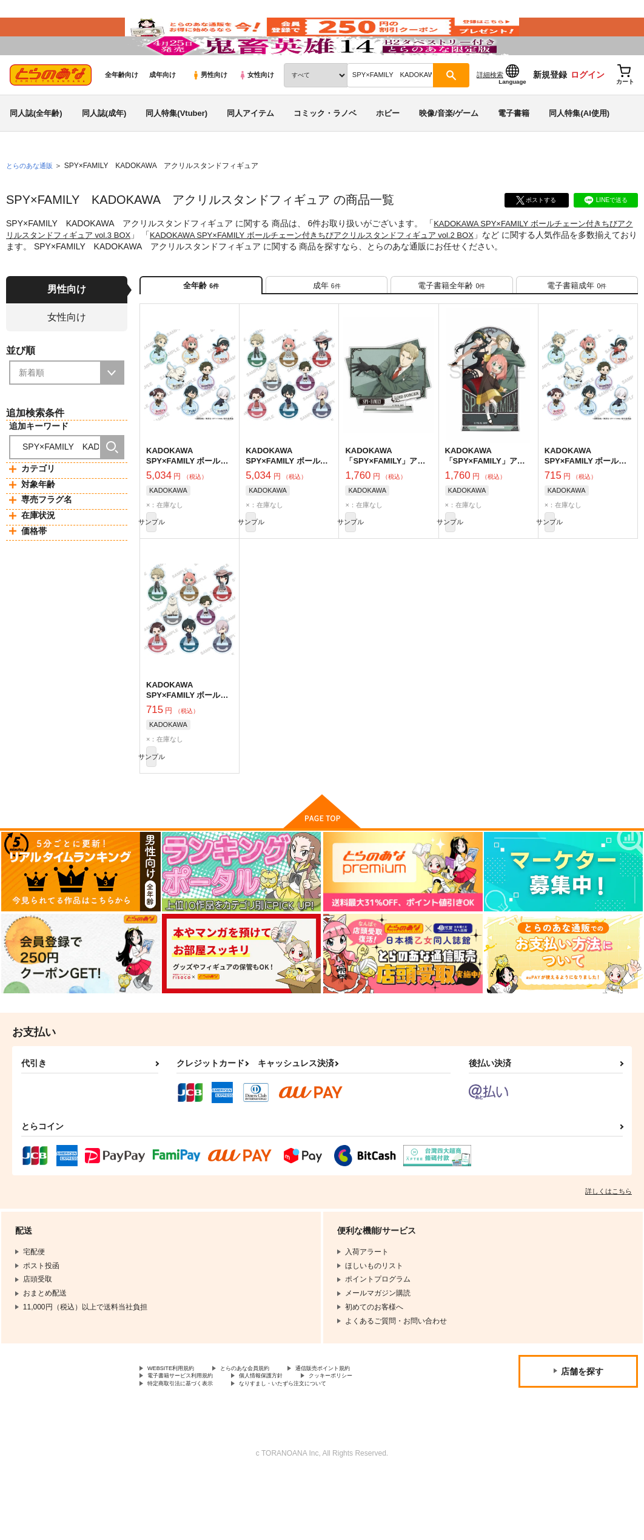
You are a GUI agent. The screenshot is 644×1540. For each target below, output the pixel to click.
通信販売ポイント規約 (363, 1427)
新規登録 (550, 110)
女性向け (256, 110)
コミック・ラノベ (325, 147)
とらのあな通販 (31, 201)
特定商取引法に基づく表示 (191, 1448)
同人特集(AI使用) (579, 147)
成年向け (162, 109)
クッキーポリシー (374, 1437)
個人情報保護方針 (290, 1437)
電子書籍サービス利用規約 (191, 1437)
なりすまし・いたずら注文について (319, 1448)
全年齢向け (121, 109)
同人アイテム (250, 147)
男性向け (209, 110)
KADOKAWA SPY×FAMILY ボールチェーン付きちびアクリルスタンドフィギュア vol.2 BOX (350, 269)
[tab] (326, 325)
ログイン (588, 110)
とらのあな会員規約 (268, 1427)
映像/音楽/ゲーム (448, 147)
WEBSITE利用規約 (178, 1427)
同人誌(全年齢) (36, 147)
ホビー (388, 147)
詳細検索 (490, 109)
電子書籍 (513, 147)
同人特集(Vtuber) (176, 147)
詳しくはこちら (608, 1248)
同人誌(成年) (104, 147)
